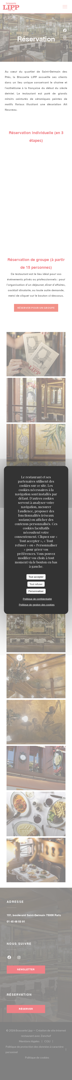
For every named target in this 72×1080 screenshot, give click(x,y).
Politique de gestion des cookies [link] (37, 604)
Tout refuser (36, 584)
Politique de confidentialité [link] (37, 598)
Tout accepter (35, 576)
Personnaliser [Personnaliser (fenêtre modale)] (36, 591)
